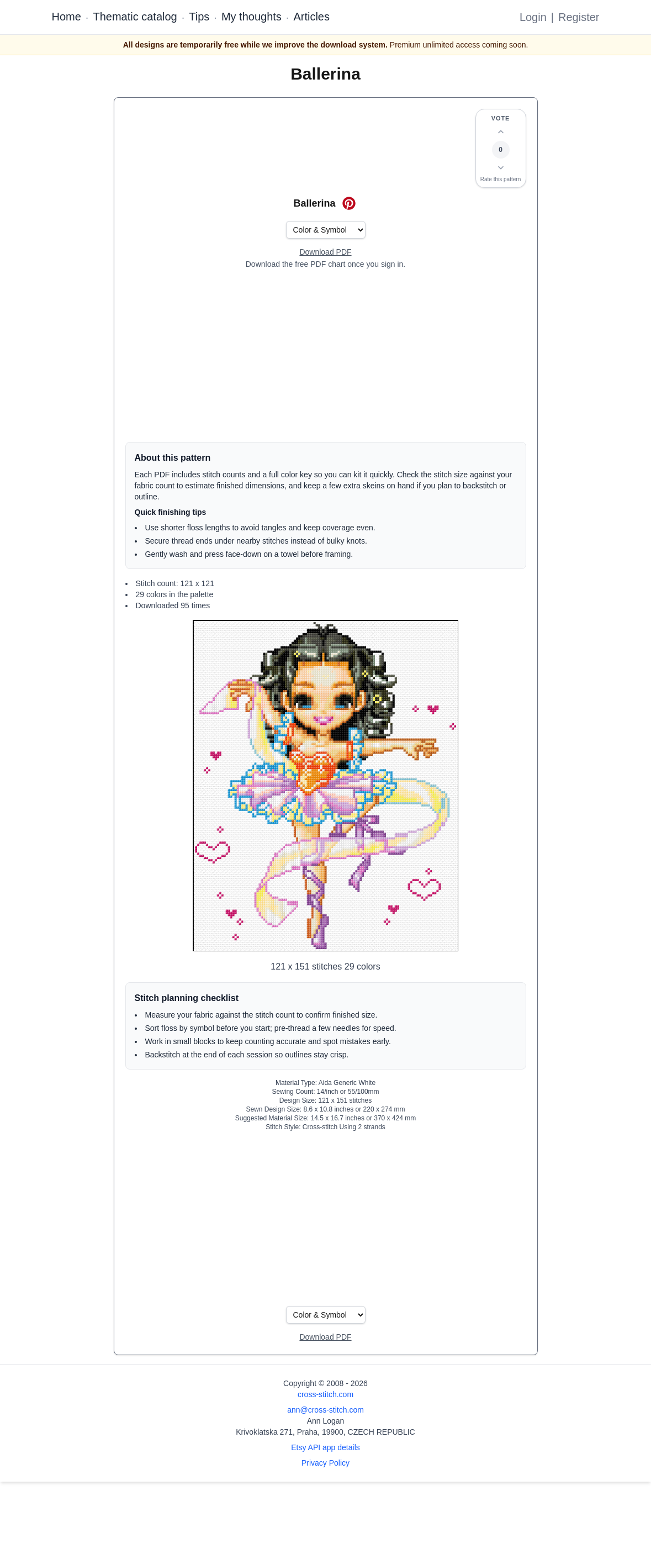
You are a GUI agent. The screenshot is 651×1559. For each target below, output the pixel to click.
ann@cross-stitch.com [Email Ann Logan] (325, 1409)
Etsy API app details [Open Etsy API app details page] (325, 1447)
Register (578, 17)
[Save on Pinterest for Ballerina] (349, 203)
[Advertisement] (325, 355)
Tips (199, 16)
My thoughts (251, 16)
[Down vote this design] (500, 167)
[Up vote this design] (500, 132)
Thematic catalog (135, 16)
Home (66, 16)
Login (533, 17)
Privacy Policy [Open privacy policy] (325, 1462)
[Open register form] (325, 252)
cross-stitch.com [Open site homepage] (325, 1394)
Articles (311, 16)
